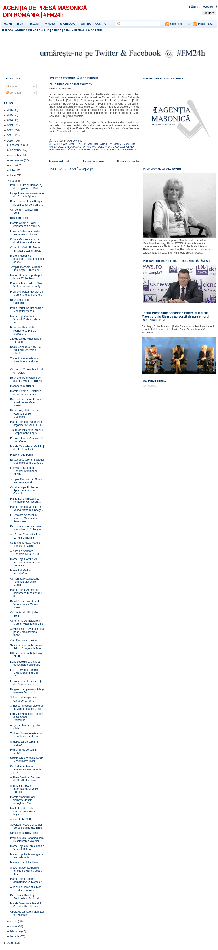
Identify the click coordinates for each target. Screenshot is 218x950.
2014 (10, 120)
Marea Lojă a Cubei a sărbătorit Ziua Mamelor (26, 880)
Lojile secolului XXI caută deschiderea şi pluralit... (25, 663)
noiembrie (16, 150)
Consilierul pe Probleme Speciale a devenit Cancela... (24, 490)
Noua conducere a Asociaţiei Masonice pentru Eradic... (27, 461)
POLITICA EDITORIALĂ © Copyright (71, 169)
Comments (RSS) (180, 23)
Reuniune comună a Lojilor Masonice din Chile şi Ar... (27, 528)
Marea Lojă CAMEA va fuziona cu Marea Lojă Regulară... (25, 562)
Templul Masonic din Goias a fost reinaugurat (27, 481)
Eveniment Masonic (122, 144)
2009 (10, 942)
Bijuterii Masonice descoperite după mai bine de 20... (27, 259)
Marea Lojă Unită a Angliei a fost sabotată (26, 856)
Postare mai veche (128, 161)
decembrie (16, 145)
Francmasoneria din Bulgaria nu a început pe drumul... (27, 203)
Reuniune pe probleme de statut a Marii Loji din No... (27, 379)
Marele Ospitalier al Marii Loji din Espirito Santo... (27, 448)
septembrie (17, 160)
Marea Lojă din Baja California (70, 146)
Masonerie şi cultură (22, 386)
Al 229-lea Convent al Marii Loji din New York (26, 889)
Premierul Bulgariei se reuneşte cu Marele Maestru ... (23, 330)
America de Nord (74, 144)
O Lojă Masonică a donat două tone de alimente (25, 241)
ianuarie (15, 936)
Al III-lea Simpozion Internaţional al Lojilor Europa (24, 788)
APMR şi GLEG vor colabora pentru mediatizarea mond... (27, 632)
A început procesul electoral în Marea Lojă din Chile (26, 707)
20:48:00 (77, 140)
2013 (10, 125)
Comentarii (14, 92)
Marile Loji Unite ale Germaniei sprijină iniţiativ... (22, 811)
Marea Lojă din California (72, 149)
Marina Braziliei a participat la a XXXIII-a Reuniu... (26, 277)
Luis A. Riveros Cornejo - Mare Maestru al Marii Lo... (25, 673)
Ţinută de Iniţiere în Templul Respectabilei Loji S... (26, 431)
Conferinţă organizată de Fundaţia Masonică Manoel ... (24, 581)
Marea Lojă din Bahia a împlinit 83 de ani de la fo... (25, 319)
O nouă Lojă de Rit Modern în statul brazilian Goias (26, 249)
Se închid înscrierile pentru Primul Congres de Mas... (26, 647)
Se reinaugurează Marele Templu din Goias (25, 544)
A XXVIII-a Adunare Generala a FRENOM (24, 552)
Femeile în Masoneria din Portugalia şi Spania (25, 233)
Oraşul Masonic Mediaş (24, 832)
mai (12, 180)
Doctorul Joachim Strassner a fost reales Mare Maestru (26, 402)
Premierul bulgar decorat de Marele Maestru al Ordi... (26, 293)
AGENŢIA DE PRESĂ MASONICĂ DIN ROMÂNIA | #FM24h (45, 11)
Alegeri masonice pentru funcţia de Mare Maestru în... (26, 870)
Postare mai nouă (59, 161)
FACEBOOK (67, 23)
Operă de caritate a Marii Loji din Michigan (27, 913)
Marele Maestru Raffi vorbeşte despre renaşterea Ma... (22, 800)
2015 (10, 115)
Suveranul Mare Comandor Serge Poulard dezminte (26, 826)
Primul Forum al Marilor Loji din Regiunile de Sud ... (26, 187)
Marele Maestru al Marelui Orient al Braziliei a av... (25, 905)
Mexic (96, 149)
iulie (13, 170)
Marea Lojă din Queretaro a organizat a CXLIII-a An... (26, 423)
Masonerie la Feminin (23, 454)
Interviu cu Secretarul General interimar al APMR (23, 471)
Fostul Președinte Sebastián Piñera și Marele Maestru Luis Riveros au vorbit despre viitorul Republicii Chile (175, 316)
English (20, 23)
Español (34, 23)
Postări (12, 86)
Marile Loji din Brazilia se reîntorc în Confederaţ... (26, 500)
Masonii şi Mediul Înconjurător (20, 572)
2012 (10, 130)
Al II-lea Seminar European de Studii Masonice (26, 779)
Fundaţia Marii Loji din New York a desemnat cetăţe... (27, 285)
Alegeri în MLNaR (20, 819)
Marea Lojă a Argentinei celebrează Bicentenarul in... (26, 593)
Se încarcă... (150, 386)
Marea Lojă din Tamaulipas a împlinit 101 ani (27, 848)
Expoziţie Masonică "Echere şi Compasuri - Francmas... (26, 717)
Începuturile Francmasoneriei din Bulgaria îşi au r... (27, 195)
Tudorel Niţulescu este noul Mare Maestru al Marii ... (26, 735)
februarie (15, 931)
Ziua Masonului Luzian (23, 640)
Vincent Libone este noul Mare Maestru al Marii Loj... (24, 361)
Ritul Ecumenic (19, 217)
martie (14, 926)
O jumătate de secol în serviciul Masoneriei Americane (23, 518)
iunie (13, 175)
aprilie (14, 921)
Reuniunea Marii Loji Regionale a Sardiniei (24, 897)
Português (50, 23)
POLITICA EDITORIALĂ (65, 78)
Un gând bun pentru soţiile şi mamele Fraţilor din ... (27, 691)
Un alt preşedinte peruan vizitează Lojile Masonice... (24, 413)
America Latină (97, 144)
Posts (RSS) (205, 23)
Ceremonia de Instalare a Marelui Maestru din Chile (27, 622)
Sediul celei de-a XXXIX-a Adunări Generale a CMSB (25, 350)
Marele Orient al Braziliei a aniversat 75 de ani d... (25, 393)
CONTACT (101, 23)
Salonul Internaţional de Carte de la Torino (24, 699)
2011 (10, 135)
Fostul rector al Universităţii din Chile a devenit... (26, 683)
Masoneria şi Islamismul (24, 862)
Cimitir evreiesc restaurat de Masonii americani (26, 759)
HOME (8, 23)
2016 (10, 110)
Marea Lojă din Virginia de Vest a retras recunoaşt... (26, 508)
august (14, 165)
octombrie (16, 155)
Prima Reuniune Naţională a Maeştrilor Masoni (26, 309)
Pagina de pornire (93, 161)
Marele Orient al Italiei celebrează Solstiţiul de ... (27, 224)
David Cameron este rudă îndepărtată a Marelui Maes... (25, 604)
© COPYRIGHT (89, 78)
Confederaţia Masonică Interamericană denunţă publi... (26, 769)
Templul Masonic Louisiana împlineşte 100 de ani (26, 269)
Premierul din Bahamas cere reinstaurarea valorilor (27, 839)
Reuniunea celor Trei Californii (22, 301)
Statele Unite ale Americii (118, 149)
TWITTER (85, 23)
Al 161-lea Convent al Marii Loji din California (26, 536)
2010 (10, 140)
